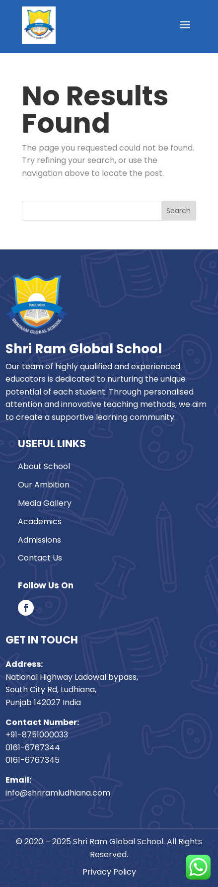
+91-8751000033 (36, 734)
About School (44, 466)
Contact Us (40, 558)
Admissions (39, 540)
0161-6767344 (32, 747)
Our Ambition (44, 484)
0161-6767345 (32, 760)
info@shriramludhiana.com (57, 793)
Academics (40, 521)
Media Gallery (45, 503)
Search (178, 211)
